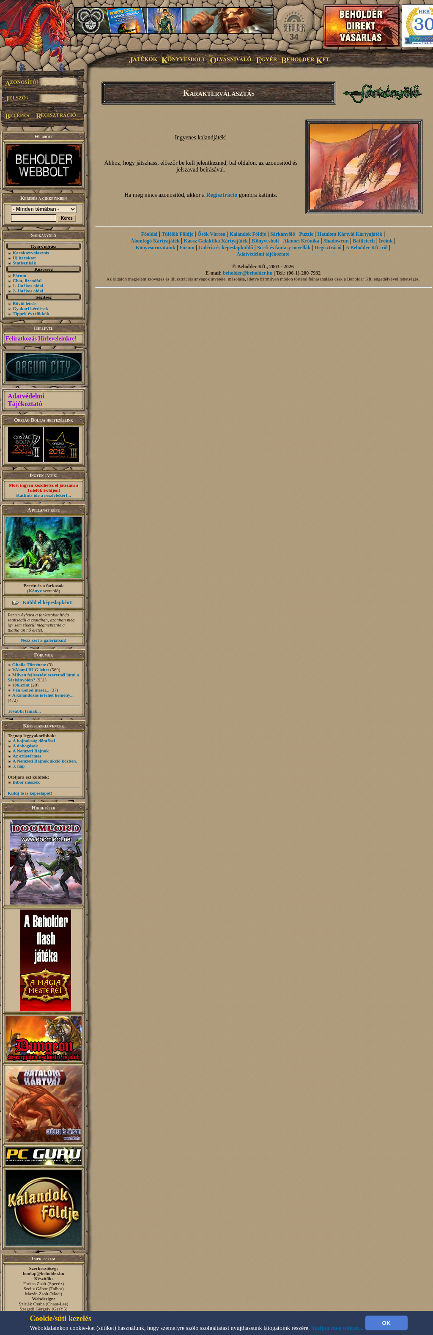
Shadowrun (335, 241)
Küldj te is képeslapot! (30, 793)
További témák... (24, 711)
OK (386, 1323)
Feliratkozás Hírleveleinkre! (41, 338)
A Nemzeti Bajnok (31, 750)
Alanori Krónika (301, 241)
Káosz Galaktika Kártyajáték (216, 241)
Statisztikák (24, 262)
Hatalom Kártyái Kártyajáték (350, 234)
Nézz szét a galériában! (43, 640)
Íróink (386, 241)
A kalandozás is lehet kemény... (43, 694)
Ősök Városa (211, 234)
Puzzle (306, 234)
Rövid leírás (25, 303)
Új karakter (24, 257)
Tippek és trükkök (31, 313)
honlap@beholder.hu (43, 1273)
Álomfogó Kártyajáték (155, 241)
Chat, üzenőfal (27, 280)
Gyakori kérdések (30, 308)
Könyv (35, 590)
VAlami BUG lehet (30, 669)
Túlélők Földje (177, 234)
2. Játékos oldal (28, 290)
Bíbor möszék (26, 782)
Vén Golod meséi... (30, 689)
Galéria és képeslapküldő (226, 248)
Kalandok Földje (248, 234)
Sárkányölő (282, 234)
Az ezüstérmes (27, 755)
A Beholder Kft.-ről (366, 248)
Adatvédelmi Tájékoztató (26, 399)
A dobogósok (25, 745)
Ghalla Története (29, 664)
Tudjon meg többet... (337, 1328)
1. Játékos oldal (28, 285)
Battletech (364, 241)
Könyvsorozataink (155, 248)
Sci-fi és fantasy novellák (283, 248)
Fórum (19, 275)
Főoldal (149, 234)
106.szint (21, 684)
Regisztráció (221, 195)
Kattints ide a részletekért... (43, 495)
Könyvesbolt (265, 241)
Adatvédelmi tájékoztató (263, 254)
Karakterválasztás (31, 252)
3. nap (19, 765)
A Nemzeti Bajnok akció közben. (45, 760)
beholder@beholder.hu (247, 273)
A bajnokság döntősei (34, 740)
